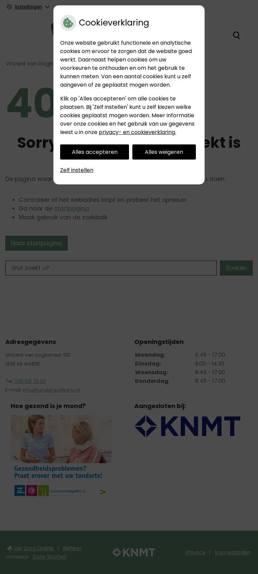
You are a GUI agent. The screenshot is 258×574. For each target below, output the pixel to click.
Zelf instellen (76, 170)
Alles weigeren (164, 152)
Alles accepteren (95, 152)
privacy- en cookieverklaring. (137, 132)
